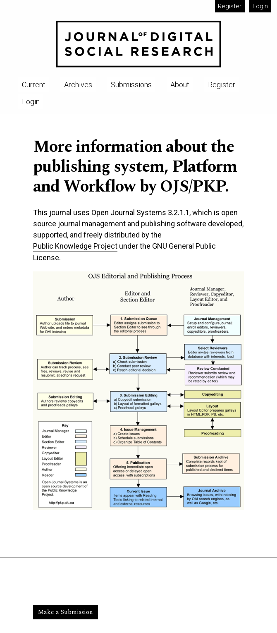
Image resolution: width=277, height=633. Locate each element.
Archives (78, 84)
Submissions (131, 84)
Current (33, 84)
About (179, 84)
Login (260, 6)
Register (229, 6)
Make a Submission (65, 612)
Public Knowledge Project (75, 246)
